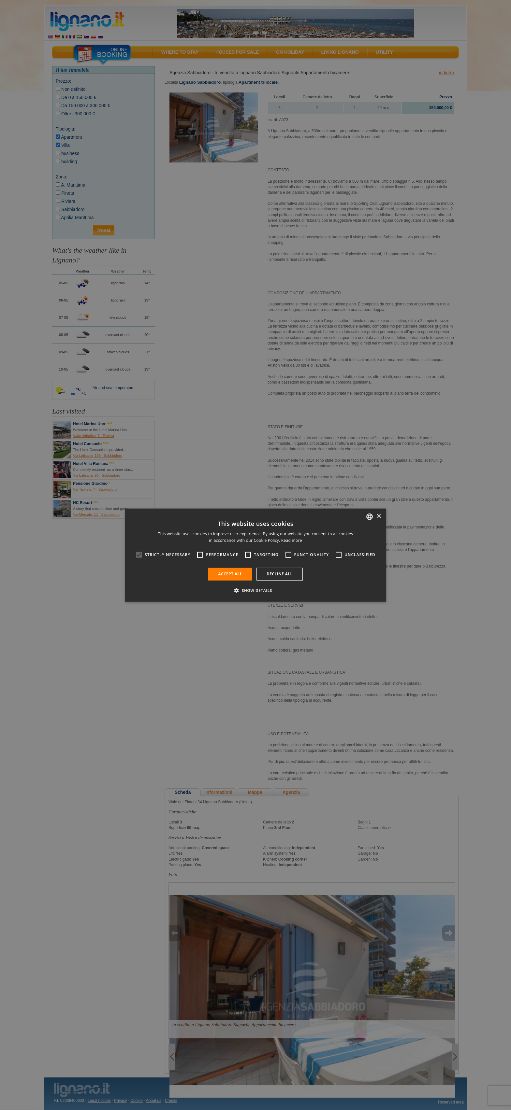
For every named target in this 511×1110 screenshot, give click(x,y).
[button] (255, 590)
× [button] (378, 516)
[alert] (255, 555)
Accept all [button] (230, 574)
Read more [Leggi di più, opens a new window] (291, 540)
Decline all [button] (280, 574)
